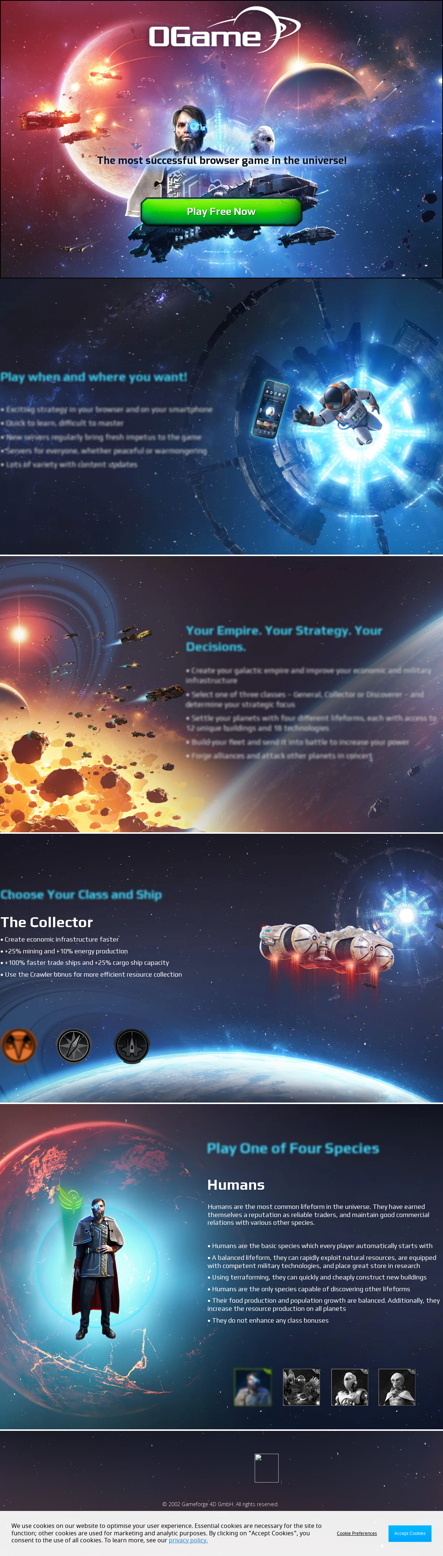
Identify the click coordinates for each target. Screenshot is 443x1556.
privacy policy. (188, 1540)
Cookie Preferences (357, 1533)
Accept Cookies (410, 1533)
